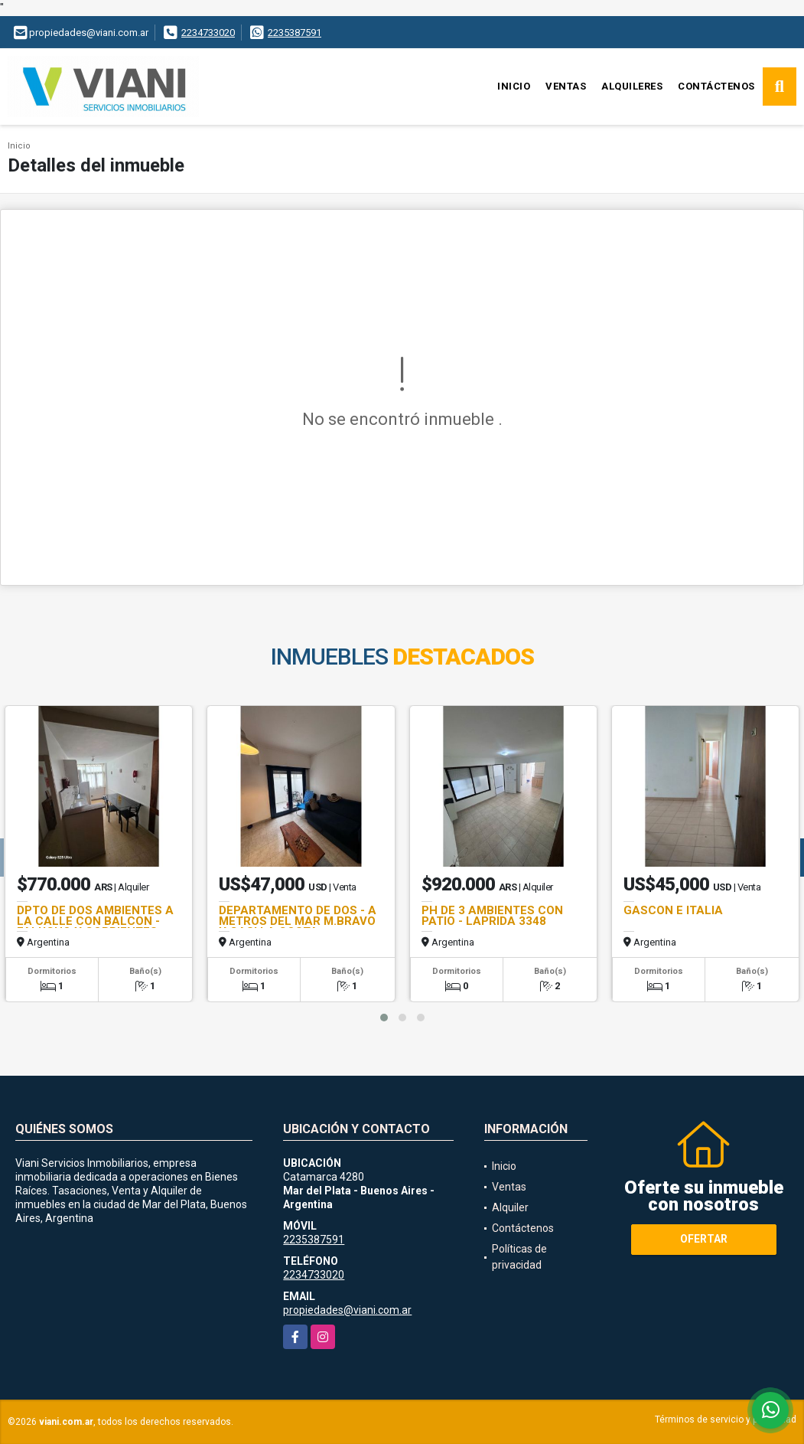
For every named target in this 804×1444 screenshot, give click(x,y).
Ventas (565, 86)
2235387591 (294, 32)
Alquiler (510, 1207)
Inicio (513, 86)
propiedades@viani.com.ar (347, 1310)
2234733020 (208, 32)
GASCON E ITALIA (673, 910)
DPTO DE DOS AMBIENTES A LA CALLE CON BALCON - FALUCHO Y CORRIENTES (95, 921)
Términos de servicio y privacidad (725, 1419)
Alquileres (631, 86)
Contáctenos (716, 86)
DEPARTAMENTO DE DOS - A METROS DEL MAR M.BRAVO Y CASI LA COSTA (297, 921)
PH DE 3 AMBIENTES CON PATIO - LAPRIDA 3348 (492, 915)
